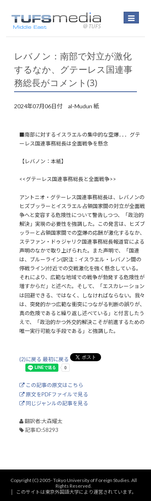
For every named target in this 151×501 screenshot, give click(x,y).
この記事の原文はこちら (51, 385)
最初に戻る (56, 359)
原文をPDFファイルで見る (53, 394)
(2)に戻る (30, 359)
